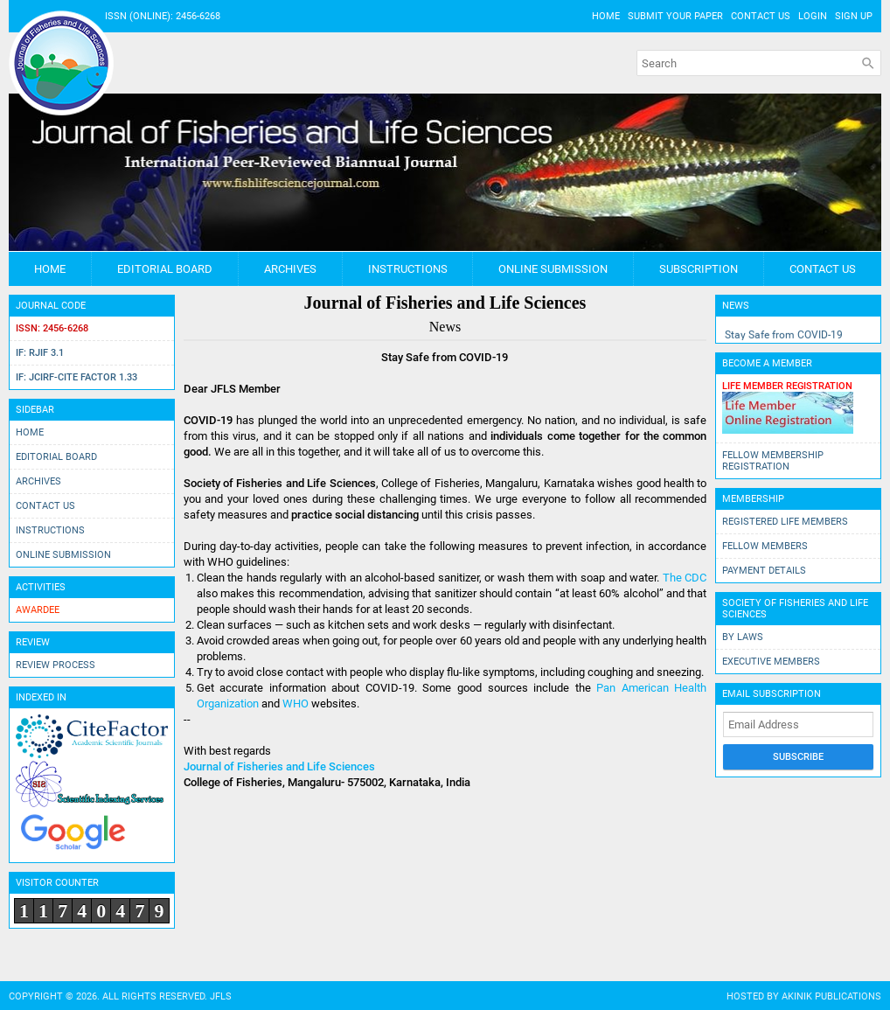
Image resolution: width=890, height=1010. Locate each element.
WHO (295, 703)
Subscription (698, 268)
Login (812, 16)
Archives (290, 268)
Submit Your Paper (675, 16)
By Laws (742, 637)
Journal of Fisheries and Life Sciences (279, 766)
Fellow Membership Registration (773, 460)
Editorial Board (164, 268)
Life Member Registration (787, 386)
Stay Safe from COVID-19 (784, 336)
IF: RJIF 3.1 (40, 353)
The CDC (685, 577)
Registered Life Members (785, 521)
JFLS (221, 996)
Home (606, 16)
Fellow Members (765, 546)
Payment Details (764, 570)
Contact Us (760, 16)
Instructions (408, 268)
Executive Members (771, 661)
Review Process (55, 665)
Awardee (37, 610)
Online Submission (553, 268)
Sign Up (854, 16)
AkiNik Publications (831, 996)
